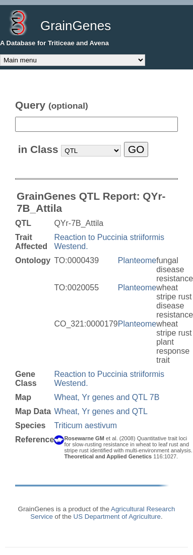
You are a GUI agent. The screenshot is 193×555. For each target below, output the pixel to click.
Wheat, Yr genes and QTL (101, 411)
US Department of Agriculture (117, 516)
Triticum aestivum (85, 425)
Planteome (137, 260)
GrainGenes (75, 25)
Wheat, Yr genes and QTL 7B (106, 397)
